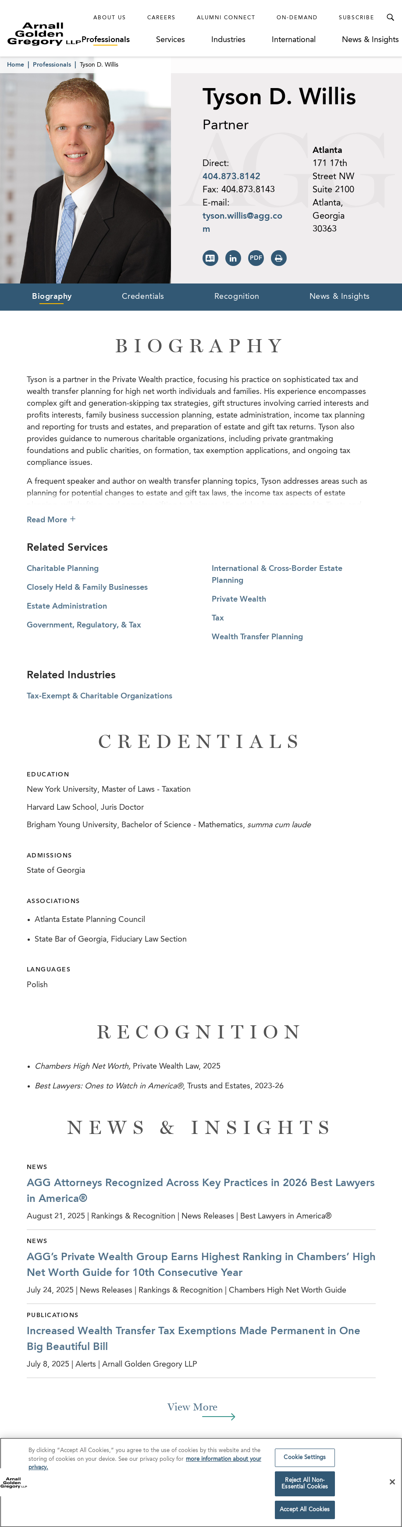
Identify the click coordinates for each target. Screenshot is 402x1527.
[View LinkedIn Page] (233, 258)
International (294, 40)
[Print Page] (279, 258)
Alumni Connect (226, 18)
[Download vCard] (210, 258)
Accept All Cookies (305, 1512)
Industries (228, 40)
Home (15, 65)
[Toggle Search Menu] (390, 17)
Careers (161, 18)
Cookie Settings (305, 1460)
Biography (52, 297)
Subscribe (356, 18)
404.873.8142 (231, 177)
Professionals (106, 40)
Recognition (237, 297)
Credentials (143, 297)
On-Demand (297, 18)
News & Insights (370, 40)
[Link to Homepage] (44, 34)
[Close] (392, 1484)
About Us (109, 18)
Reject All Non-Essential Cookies (304, 1485)
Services (170, 40)
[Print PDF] (256, 258)
